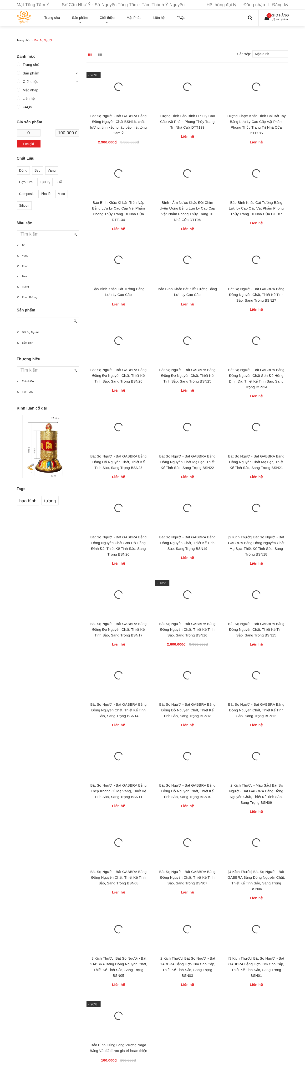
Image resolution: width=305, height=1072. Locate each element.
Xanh (22, 266)
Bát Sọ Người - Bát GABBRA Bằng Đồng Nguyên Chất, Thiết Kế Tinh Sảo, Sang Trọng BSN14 (118, 710)
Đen (22, 276)
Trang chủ (31, 65)
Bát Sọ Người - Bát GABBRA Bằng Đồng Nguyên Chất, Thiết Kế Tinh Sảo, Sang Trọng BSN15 (256, 629)
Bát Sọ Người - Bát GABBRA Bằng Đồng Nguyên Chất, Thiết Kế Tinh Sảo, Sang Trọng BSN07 (187, 877)
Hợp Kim (26, 182)
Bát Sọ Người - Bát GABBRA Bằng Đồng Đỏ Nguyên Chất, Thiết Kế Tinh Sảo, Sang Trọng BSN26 (118, 375)
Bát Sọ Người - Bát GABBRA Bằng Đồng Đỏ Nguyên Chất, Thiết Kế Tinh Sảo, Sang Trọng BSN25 (187, 375)
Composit (26, 194)
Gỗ (59, 182)
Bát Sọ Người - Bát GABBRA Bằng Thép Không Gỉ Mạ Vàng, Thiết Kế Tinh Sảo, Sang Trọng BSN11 (118, 791)
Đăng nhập (254, 4)
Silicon (24, 205)
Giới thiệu (30, 81)
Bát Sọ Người (28, 332)
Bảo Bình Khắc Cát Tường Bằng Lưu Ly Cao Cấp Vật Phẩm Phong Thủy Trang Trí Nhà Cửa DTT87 (256, 208)
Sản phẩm (31, 73)
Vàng (51, 170)
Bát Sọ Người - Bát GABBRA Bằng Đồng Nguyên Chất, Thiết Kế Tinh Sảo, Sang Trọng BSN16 (187, 629)
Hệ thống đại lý (221, 4)
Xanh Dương (27, 297)
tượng (50, 501)
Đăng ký (280, 4)
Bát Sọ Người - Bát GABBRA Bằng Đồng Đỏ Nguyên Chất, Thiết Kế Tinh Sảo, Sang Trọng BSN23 (118, 462)
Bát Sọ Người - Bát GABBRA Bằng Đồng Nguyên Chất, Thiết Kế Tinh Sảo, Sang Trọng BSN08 (118, 877)
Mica (61, 194)
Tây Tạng (25, 391)
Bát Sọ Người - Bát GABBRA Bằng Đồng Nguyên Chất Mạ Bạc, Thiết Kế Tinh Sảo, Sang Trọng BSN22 (187, 462)
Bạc (37, 170)
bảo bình (27, 501)
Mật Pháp (30, 90)
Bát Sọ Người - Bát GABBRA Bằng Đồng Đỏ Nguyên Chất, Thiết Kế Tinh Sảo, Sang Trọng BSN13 (187, 710)
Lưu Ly (45, 182)
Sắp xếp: (244, 54)
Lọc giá (28, 144)
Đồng (23, 170)
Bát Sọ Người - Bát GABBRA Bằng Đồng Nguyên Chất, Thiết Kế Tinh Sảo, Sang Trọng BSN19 (187, 543)
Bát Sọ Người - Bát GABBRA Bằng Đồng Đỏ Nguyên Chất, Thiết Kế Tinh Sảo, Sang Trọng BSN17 (118, 629)
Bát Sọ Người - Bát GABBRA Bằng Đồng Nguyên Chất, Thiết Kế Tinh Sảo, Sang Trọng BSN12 (256, 710)
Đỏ (21, 245)
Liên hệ (29, 98)
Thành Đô (25, 381)
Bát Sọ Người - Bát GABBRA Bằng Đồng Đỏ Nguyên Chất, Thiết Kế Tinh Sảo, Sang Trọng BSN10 (187, 791)
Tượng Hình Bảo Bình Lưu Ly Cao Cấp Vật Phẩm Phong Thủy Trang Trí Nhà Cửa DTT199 (187, 121)
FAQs (27, 107)
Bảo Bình (25, 342)
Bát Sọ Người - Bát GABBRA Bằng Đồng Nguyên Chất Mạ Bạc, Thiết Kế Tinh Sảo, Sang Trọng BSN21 (256, 462)
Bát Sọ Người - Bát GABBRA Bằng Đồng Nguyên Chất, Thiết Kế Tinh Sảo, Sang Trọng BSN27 (256, 294)
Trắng (23, 286)
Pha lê (45, 194)
